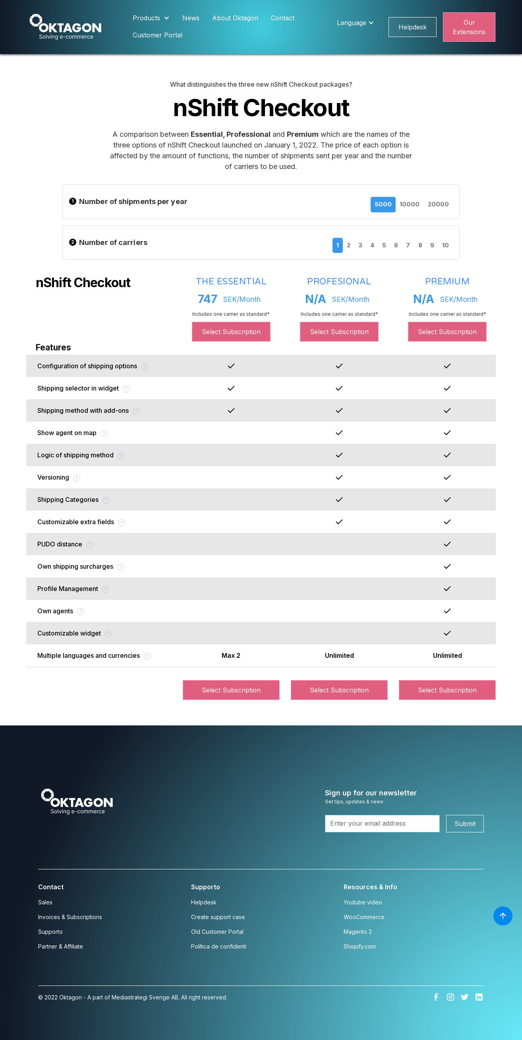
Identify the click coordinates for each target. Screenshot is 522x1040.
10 (445, 245)
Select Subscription (231, 332)
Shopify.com (360, 946)
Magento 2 (358, 931)
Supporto (50, 931)
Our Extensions (469, 27)
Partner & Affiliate (60, 946)
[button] (151, 18)
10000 (410, 204)
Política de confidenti (218, 946)
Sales (45, 902)
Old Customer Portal (217, 931)
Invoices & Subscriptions (70, 917)
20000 (438, 204)
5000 (383, 204)
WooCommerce (364, 917)
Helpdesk (412, 27)
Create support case (218, 917)
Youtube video (363, 902)
